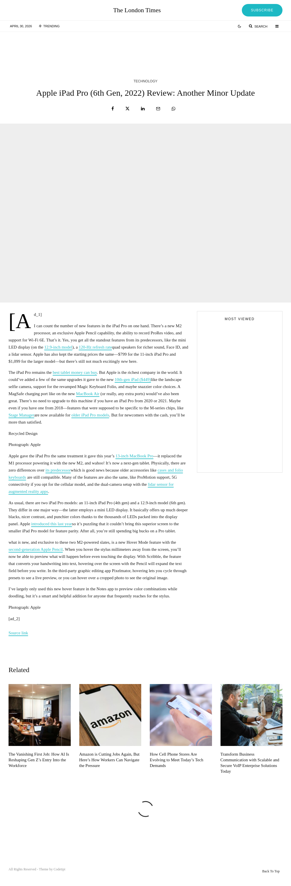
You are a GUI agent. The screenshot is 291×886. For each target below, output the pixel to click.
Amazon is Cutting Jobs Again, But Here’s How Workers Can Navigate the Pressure (109, 770)
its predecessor (58, 470)
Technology (145, 81)
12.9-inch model (58, 347)
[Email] (158, 109)
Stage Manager (21, 415)
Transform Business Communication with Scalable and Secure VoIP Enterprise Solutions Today (250, 773)
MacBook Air (87, 393)
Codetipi (59, 869)
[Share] (112, 109)
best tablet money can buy (75, 372)
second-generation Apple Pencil (36, 549)
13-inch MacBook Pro (134, 456)
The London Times (137, 10)
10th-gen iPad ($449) (133, 379)
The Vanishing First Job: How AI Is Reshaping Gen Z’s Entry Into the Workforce (39, 770)
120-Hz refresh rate (95, 347)
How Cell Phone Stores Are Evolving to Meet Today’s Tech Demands (176, 770)
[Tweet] (127, 109)
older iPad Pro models (90, 415)
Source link (18, 633)
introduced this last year (51, 524)
